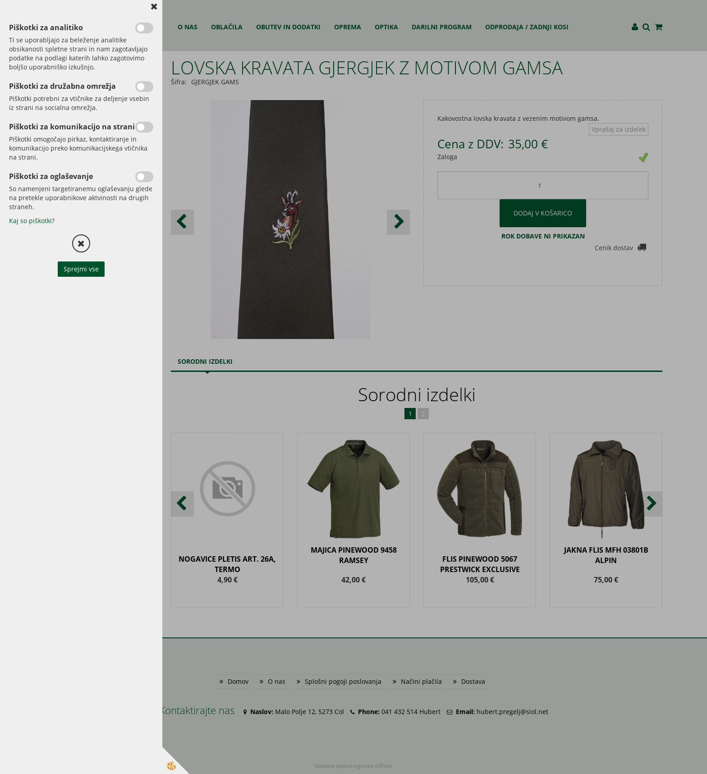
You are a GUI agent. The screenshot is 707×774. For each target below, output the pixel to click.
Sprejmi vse (81, 269)
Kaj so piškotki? (32, 220)
